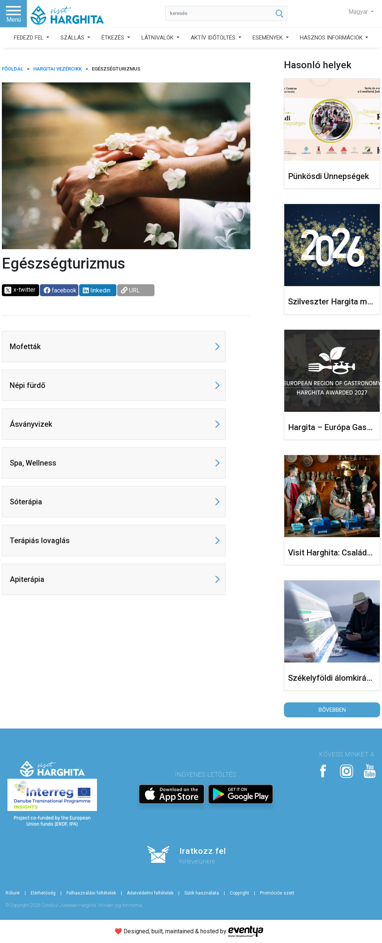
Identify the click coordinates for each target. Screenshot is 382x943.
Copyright (239, 893)
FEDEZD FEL (29, 37)
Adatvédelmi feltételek (150, 893)
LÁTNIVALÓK (158, 37)
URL (130, 290)
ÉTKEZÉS (113, 37)
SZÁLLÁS (73, 37)
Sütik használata (201, 893)
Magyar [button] (358, 11)
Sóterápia (26, 501)
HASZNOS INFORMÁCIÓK (332, 37)
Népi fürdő (27, 385)
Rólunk (13, 893)
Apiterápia (27, 579)
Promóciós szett (277, 893)
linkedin (96, 290)
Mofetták (25, 346)
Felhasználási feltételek (91, 893)
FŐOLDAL (12, 69)
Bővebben (332, 710)
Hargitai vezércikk (57, 69)
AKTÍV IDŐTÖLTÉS (214, 37)
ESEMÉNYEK (268, 37)
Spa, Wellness (33, 462)
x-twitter (19, 290)
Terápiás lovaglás (40, 540)
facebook (60, 290)
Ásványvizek (31, 424)
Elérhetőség (43, 893)
